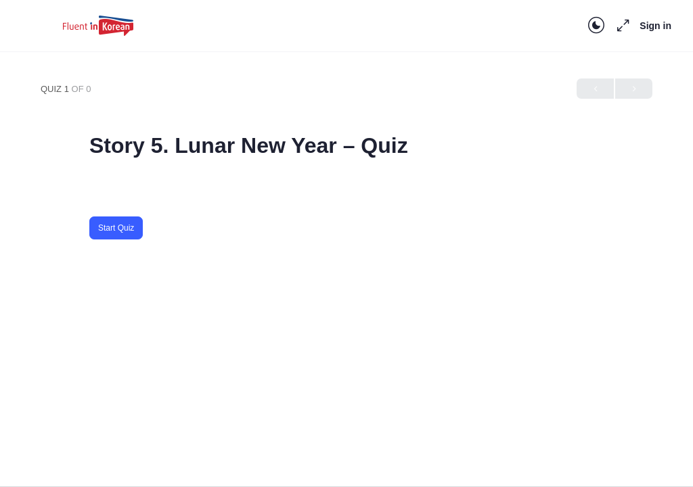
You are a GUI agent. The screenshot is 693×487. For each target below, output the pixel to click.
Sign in (655, 25)
